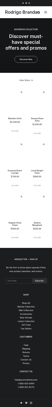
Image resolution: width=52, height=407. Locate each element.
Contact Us (26, 359)
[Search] (37, 12)
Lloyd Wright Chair (37, 172)
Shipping (26, 348)
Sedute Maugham (37, 224)
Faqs (26, 345)
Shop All (26, 303)
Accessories (26, 314)
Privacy (26, 363)
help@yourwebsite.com (26, 380)
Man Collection (26, 310)
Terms (26, 356)
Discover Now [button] (26, 59)
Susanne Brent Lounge (15, 172)
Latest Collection (26, 321)
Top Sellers (26, 328)
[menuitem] (23, 3)
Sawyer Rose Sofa (37, 119)
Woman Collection (26, 306)
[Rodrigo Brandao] (22, 12)
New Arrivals (26, 317)
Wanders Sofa (15, 118)
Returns (26, 352)
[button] (23, 3)
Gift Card (26, 325)
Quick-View (21, 92)
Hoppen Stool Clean (14, 224)
